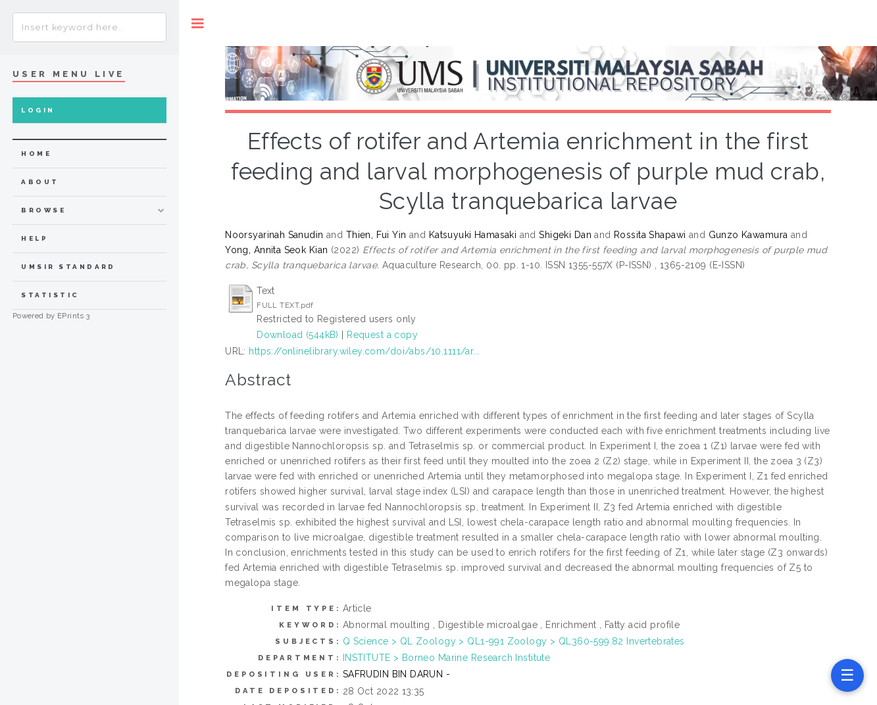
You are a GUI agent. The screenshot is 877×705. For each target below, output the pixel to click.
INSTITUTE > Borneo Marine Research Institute (446, 657)
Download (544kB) (298, 334)
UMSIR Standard (68, 266)
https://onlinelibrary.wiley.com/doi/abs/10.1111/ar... (364, 351)
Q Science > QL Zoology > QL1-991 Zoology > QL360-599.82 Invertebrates (514, 641)
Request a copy (382, 334)
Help (34, 238)
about (40, 181)
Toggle (197, 23)
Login (38, 110)
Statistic (50, 295)
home (36, 153)
